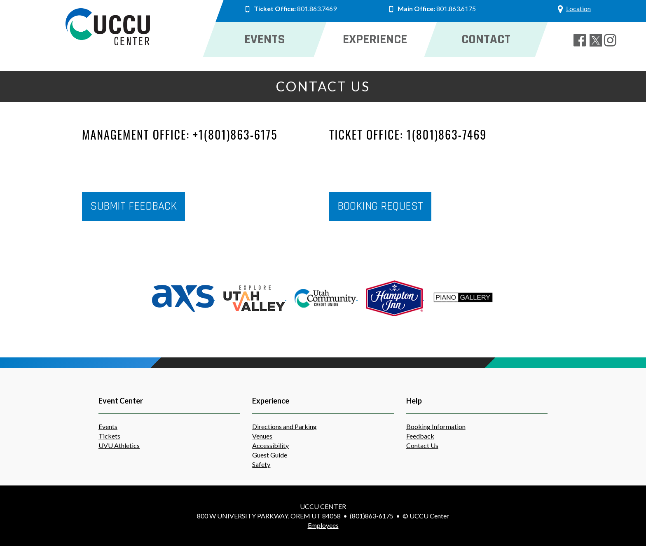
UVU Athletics (119, 445)
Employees (323, 525)
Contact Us (422, 445)
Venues (262, 436)
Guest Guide (269, 455)
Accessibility (270, 445)
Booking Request (380, 206)
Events (107, 426)
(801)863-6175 (371, 516)
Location (578, 8)
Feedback (420, 436)
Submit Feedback (133, 206)
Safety (261, 464)
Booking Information (436, 426)
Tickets (109, 436)
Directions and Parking (284, 426)
